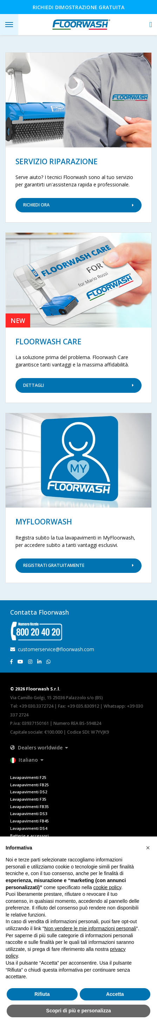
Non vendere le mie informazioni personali (90, 928)
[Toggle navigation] (9, 24)
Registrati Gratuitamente (78, 565)
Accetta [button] (115, 994)
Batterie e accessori (29, 835)
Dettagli (78, 385)
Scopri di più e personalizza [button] (78, 1010)
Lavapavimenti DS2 (28, 791)
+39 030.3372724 (36, 706)
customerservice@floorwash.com (52, 649)
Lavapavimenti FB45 (29, 821)
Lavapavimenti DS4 (28, 828)
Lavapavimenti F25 (28, 777)
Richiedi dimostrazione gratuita (79, 7)
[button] (150, 24)
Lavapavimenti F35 (28, 799)
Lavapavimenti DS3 (28, 813)
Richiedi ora (78, 205)
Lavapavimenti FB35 (29, 806)
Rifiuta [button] (42, 994)
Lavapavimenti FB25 (29, 784)
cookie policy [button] (107, 887)
